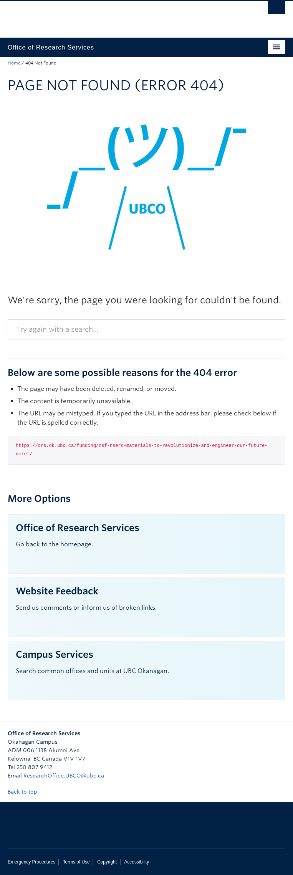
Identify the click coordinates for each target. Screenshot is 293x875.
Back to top (26, 792)
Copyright (107, 862)
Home (14, 63)
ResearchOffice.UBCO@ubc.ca (63, 775)
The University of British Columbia (105, 15)
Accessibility (136, 862)
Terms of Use (76, 862)
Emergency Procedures (31, 862)
